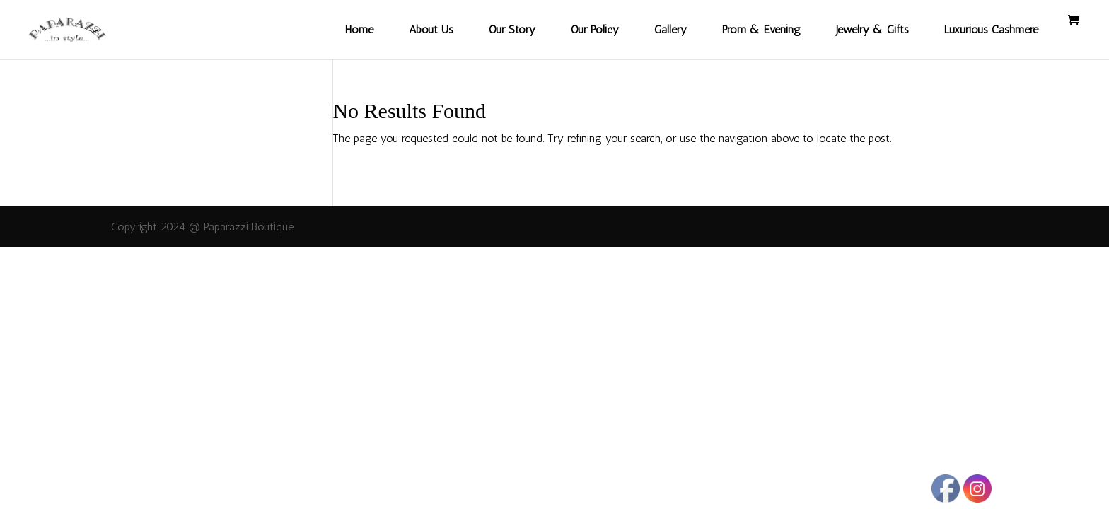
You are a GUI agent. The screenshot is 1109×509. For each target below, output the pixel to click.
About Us (431, 29)
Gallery (670, 29)
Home (359, 29)
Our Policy (595, 29)
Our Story (512, 29)
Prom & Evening (761, 29)
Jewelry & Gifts (872, 29)
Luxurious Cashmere (991, 29)
